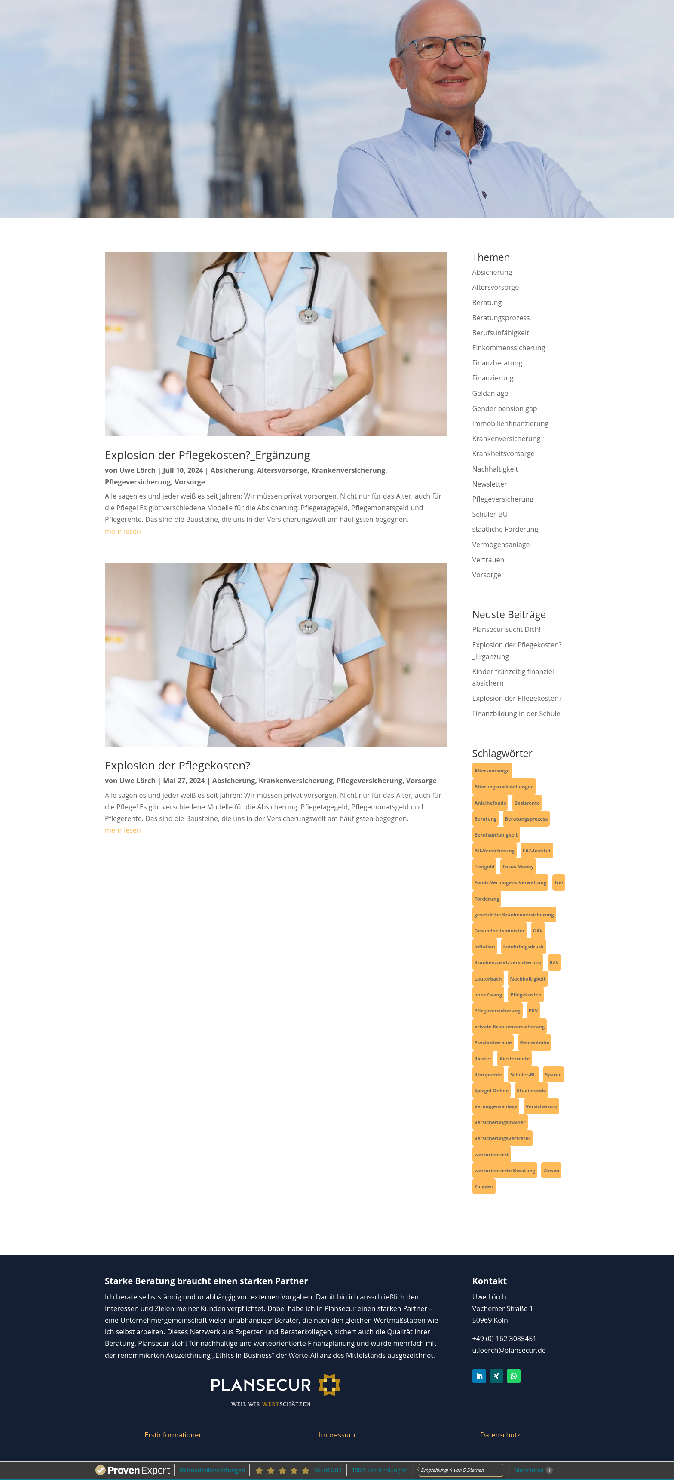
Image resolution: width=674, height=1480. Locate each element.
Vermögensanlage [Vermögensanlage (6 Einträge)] (496, 1106)
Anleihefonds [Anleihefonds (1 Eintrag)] (490, 803)
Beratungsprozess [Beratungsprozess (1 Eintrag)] (526, 818)
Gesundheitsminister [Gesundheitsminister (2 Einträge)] (500, 930)
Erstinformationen (173, 1435)
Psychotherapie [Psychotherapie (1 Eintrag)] (493, 1042)
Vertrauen (488, 559)
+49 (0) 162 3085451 (504, 1338)
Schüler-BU (490, 514)
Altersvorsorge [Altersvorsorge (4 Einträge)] (492, 770)
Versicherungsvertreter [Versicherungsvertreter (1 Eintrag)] (502, 1138)
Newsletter (489, 484)
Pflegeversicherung (138, 482)
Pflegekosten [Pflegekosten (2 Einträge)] (526, 994)
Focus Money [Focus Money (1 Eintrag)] (517, 866)
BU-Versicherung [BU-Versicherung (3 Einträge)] (495, 850)
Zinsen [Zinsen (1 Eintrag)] (551, 1170)
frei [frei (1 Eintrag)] (559, 882)
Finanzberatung (497, 363)
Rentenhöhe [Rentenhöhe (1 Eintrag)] (534, 1042)
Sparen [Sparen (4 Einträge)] (553, 1074)
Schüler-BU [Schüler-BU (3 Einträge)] (523, 1074)
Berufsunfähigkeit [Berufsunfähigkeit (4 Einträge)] (496, 834)
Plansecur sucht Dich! (506, 629)
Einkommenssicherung (508, 347)
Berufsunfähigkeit (500, 332)
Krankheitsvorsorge (503, 453)
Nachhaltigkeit (495, 469)
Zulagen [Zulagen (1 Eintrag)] (484, 1186)
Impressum (337, 1435)
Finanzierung (493, 378)
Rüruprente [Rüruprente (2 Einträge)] (488, 1074)
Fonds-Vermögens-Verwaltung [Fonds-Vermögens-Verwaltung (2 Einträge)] (511, 882)
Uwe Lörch (137, 470)
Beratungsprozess (501, 317)
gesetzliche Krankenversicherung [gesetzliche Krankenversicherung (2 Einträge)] (514, 914)
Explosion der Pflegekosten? (177, 765)
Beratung (487, 302)
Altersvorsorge (282, 470)
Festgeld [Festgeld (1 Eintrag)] (485, 866)
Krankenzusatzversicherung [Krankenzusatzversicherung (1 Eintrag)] (508, 962)
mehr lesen (123, 531)
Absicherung (232, 470)
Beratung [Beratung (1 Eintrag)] (486, 818)
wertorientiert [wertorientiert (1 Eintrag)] (492, 1154)
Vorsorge (190, 482)
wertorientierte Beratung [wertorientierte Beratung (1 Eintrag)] (505, 1170)
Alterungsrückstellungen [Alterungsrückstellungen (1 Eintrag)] (504, 786)
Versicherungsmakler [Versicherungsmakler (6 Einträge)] (500, 1122)
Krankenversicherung (348, 470)
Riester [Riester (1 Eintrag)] (483, 1058)
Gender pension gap (504, 408)
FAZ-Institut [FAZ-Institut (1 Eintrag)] (537, 850)
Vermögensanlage (501, 544)
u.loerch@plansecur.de (509, 1350)
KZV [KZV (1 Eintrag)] (554, 962)
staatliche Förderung (505, 529)
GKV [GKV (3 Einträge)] (538, 930)
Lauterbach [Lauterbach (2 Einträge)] (488, 978)
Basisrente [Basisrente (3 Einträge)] (526, 803)
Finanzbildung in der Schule (516, 713)
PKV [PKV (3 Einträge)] (533, 1010)
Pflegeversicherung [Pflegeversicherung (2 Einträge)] (498, 1010)
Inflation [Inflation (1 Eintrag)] (485, 946)
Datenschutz (500, 1435)
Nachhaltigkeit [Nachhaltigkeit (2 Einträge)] (528, 978)
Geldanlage (490, 393)
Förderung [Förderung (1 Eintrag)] (487, 898)
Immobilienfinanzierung (510, 423)
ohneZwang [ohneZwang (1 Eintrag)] (488, 994)
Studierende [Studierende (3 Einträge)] (531, 1090)
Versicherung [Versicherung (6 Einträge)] (542, 1106)
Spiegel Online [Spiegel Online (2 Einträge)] (492, 1090)
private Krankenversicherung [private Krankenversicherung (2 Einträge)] (510, 1026)
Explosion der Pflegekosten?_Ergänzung (207, 455)
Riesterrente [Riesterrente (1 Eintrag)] (514, 1058)
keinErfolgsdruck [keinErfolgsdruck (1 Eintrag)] (523, 946)
